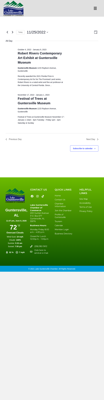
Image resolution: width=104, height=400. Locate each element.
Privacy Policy (85, 211)
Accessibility (85, 203)
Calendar (59, 225)
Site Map (83, 199)
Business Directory (63, 233)
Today (20, 32)
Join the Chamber (63, 210)
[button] (32, 196)
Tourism (58, 221)
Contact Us (60, 199)
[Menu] (95, 8)
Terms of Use (85, 207)
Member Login (62, 229)
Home (58, 195)
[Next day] (12, 32)
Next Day (92, 139)
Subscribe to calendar (83, 148)
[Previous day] (7, 32)
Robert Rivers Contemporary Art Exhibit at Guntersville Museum (40, 57)
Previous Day (14, 139)
